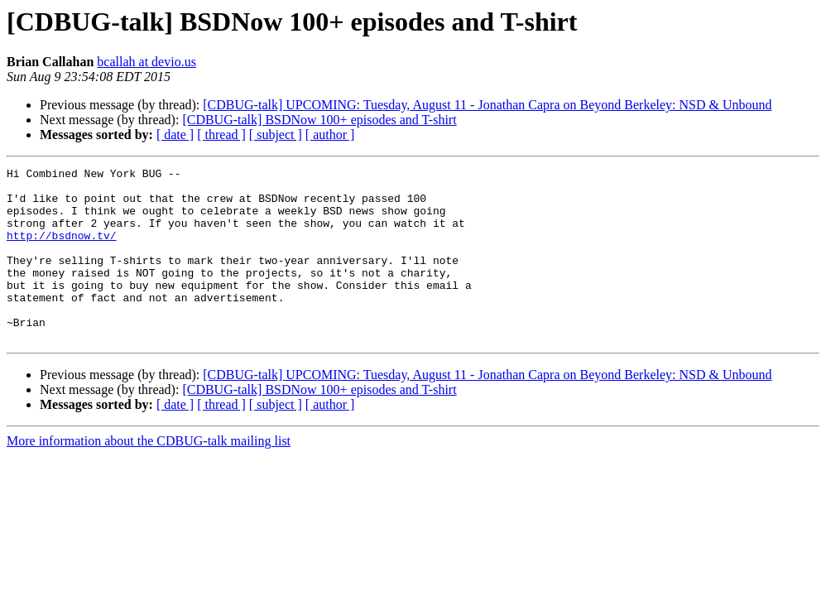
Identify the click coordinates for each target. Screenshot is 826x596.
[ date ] (175, 134)
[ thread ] (221, 134)
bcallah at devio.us (146, 62)
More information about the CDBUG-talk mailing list (149, 476)
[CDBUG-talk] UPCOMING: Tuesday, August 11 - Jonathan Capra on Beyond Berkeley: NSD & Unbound (487, 105)
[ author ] (330, 134)
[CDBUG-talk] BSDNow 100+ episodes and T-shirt (319, 120)
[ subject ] (275, 134)
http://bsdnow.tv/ (62, 250)
